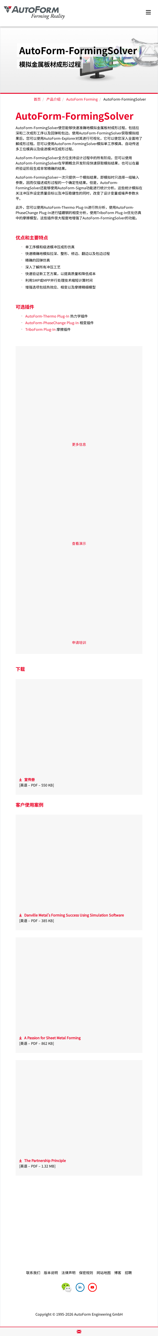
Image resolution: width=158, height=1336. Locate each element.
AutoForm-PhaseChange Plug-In (52, 322)
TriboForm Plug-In (40, 329)
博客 (117, 1272)
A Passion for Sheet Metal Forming (52, 1037)
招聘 (128, 1272)
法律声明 (68, 1272)
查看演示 (79, 543)
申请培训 (79, 642)
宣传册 (29, 779)
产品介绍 (53, 99)
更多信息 (79, 444)
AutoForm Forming (82, 99)
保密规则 (86, 1272)
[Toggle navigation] (148, 11)
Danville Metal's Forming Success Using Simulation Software (74, 915)
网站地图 (104, 1272)
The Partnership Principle (45, 1160)
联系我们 (33, 1272)
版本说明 (51, 1272)
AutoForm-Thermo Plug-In (47, 316)
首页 (37, 99)
